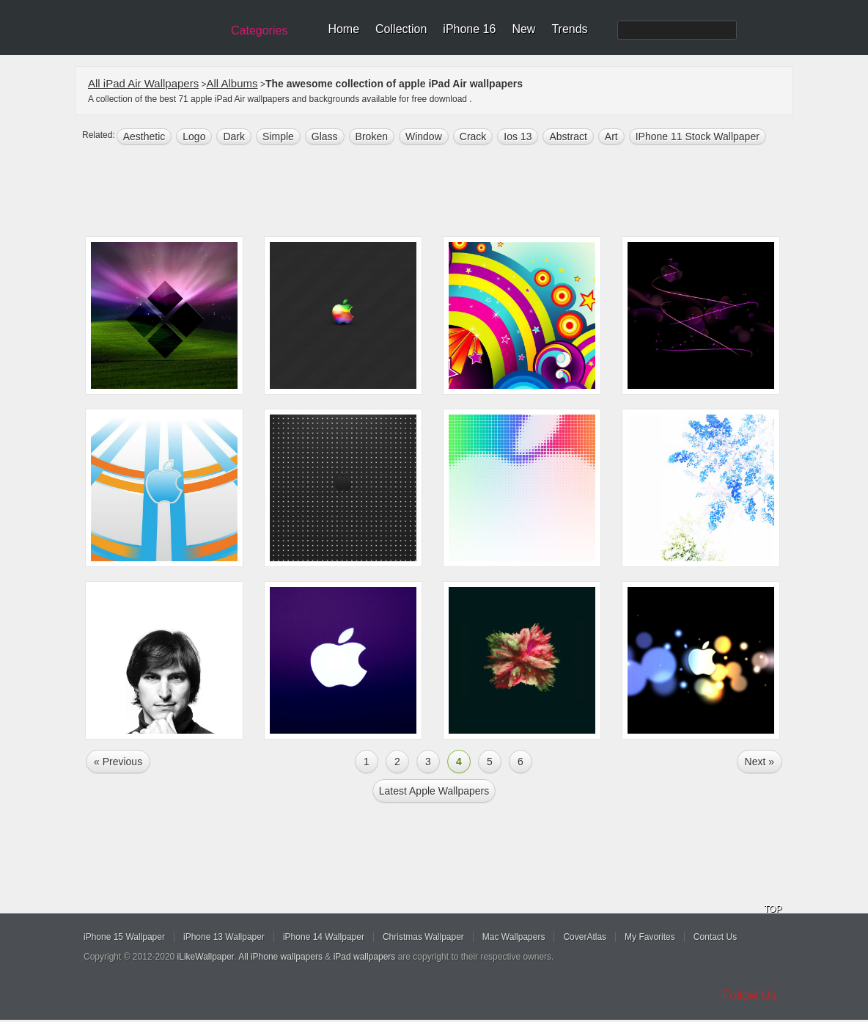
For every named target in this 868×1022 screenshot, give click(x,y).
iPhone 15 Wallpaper (124, 937)
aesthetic (144, 136)
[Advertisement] (443, 192)
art (611, 136)
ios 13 (518, 136)
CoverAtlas (584, 937)
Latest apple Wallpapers (434, 791)
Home (343, 29)
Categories (259, 30)
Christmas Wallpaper (423, 937)
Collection (401, 29)
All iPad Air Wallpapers (143, 83)
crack (473, 136)
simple (278, 136)
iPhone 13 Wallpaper (224, 937)
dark (234, 136)
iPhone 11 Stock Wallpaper (698, 136)
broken (372, 136)
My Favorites (650, 937)
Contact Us (715, 937)
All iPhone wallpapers (280, 957)
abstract (567, 136)
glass (325, 136)
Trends (569, 29)
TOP (772, 909)
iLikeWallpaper (206, 957)
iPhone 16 (469, 29)
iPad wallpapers (365, 957)
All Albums (232, 83)
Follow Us (749, 995)
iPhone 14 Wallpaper (323, 937)
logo (194, 136)
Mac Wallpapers (513, 937)
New (523, 29)
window (423, 136)
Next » (759, 761)
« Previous (118, 761)
